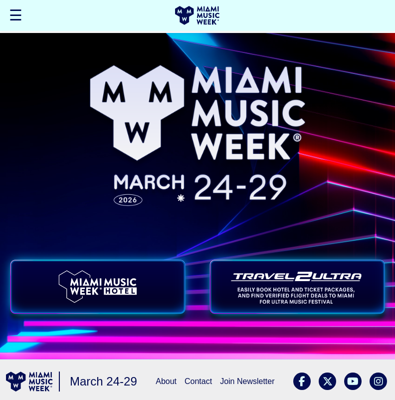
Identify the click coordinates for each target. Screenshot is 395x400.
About (166, 381)
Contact (198, 381)
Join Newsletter (247, 381)
